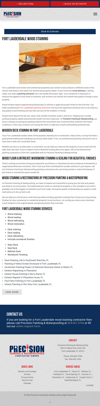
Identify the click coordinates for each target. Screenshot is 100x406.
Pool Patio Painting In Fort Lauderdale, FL (25, 280)
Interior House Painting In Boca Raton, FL (25, 273)
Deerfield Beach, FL (73, 380)
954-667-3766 (25, 4)
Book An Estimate (75, 4)
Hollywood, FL (72, 377)
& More (90, 385)
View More (12, 292)
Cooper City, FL (86, 377)
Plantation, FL (58, 377)
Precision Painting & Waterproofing (46, 395)
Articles (27, 374)
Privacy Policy (27, 377)
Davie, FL (76, 371)
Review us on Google (27, 371)
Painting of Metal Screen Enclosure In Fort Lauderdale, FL (33, 263)
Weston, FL (86, 371)
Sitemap (27, 383)
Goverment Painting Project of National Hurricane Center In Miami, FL (39, 267)
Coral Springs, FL (73, 374)
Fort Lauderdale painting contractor (34, 107)
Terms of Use (27, 380)
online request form (28, 326)
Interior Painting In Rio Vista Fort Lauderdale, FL (28, 284)
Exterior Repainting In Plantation (21, 270)
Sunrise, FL (86, 374)
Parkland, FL (58, 374)
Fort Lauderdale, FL (62, 371)
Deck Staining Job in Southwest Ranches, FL (27, 260)
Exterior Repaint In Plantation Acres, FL (24, 277)
